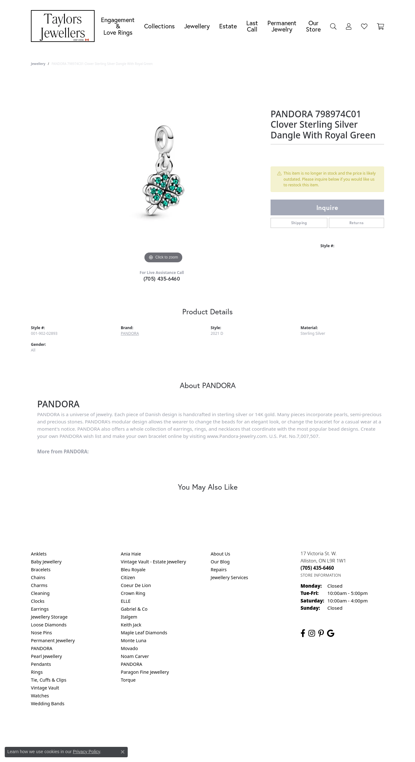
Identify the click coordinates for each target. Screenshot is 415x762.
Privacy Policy (177, 729)
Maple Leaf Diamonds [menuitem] (144, 633)
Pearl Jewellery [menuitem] (46, 656)
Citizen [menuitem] (128, 577)
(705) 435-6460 (161, 278)
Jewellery (197, 26)
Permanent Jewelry (281, 26)
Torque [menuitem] (128, 680)
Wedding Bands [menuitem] (47, 704)
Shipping (299, 222)
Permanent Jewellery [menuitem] (53, 640)
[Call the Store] (317, 568)
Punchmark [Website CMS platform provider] (219, 749)
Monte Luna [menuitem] (133, 640)
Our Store (313, 26)
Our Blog (220, 562)
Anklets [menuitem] (39, 554)
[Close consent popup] (123, 752)
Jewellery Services (229, 577)
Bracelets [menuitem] (40, 570)
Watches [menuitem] (40, 696)
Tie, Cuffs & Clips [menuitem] (49, 680)
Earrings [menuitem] (40, 609)
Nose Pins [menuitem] (41, 633)
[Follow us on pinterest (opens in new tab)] (321, 633)
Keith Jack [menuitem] (131, 625)
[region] (163, 170)
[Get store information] (321, 575)
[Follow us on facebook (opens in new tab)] (303, 633)
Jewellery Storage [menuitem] (49, 617)
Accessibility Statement (260, 729)
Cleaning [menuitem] (40, 593)
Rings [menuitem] (37, 672)
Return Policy (144, 729)
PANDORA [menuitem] (41, 648)
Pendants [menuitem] (41, 664)
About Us (220, 554)
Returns (356, 222)
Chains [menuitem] (38, 577)
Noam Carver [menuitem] (135, 656)
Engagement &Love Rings (118, 26)
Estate (228, 26)
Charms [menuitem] (39, 585)
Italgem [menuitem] (129, 617)
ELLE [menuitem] (126, 601)
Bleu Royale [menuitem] (133, 570)
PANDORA (130, 333)
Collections (159, 26)
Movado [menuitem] (129, 648)
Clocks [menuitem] (37, 601)
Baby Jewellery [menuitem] (46, 562)
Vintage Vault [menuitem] (45, 688)
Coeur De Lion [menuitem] (136, 585)
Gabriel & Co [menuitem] (134, 609)
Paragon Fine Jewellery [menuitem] (145, 672)
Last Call (252, 26)
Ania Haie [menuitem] (131, 554)
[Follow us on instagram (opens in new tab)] (311, 633)
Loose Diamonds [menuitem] (49, 625)
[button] (333, 26)
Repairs (219, 570)
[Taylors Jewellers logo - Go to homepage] (64, 26)
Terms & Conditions (214, 729)
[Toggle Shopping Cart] (380, 26)
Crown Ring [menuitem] (133, 593)
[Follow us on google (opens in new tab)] (330, 633)
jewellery (38, 63)
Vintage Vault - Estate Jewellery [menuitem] (153, 562)
